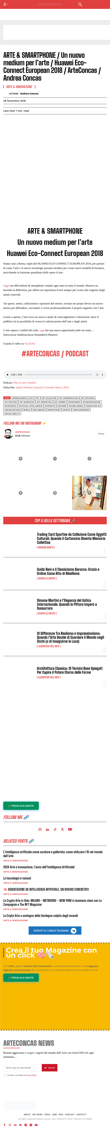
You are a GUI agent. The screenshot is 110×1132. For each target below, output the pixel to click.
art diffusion (88, 398)
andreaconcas (19, 398)
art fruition (10, 402)
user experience (81, 410)
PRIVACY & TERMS (83, 1119)
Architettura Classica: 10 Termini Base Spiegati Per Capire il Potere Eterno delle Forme (70, 670)
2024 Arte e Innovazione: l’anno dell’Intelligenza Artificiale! (39, 867)
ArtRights (50, 406)
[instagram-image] (20, 458)
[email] (22, 1067)
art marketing (27, 402)
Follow (101, 434)
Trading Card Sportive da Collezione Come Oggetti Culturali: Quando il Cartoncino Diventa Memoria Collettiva (72, 538)
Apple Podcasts (24, 387)
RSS (66, 387)
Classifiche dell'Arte (48, 646)
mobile (26, 410)
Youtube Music (53, 387)
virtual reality (12, 414)
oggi (42, 330)
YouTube (29, 343)
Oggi (6, 285)
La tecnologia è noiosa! (17, 878)
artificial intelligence (30, 406)
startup (66, 410)
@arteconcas (22, 431)
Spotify (39, 387)
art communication (68, 398)
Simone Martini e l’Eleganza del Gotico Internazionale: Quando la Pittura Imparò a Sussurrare (67, 604)
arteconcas (10, 406)
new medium (39, 410)
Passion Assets (46, 547)
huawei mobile (76, 406)
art (37, 398)
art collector (49, 398)
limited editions (12, 410)
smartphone (54, 410)
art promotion (44, 402)
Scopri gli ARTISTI (46, 578)
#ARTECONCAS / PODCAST (55, 354)
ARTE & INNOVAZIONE (15, 860)
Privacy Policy (30, 1075)
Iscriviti (49, 1067)
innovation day (93, 406)
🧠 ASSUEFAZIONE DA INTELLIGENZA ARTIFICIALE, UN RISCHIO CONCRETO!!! (46, 889)
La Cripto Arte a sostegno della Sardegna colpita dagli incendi (40, 916)
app (31, 398)
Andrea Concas (29, 93)
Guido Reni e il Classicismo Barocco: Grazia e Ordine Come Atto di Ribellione (68, 571)
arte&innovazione (91, 402)
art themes (60, 402)
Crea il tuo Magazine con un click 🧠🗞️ (51, 953)
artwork (62, 406)
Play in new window (24, 382)
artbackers (74, 402)
